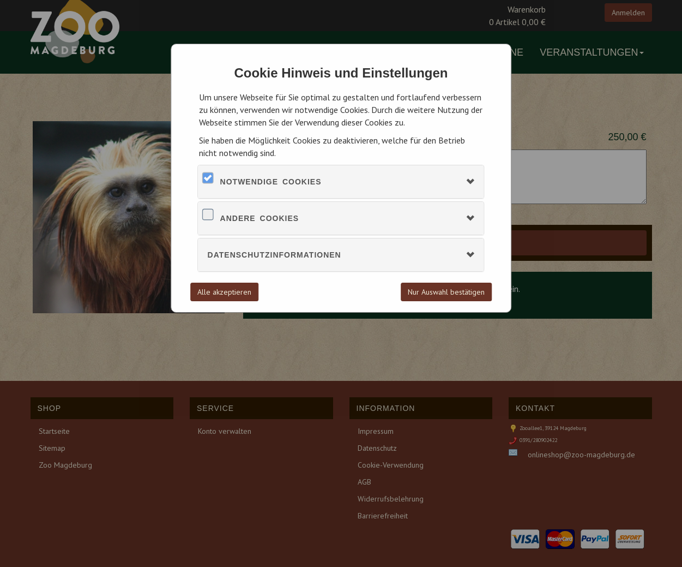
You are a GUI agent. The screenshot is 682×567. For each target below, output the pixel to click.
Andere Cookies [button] (259, 218)
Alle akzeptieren (224, 292)
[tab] (341, 181)
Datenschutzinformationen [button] (274, 254)
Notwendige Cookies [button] (271, 181)
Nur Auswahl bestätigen (446, 292)
